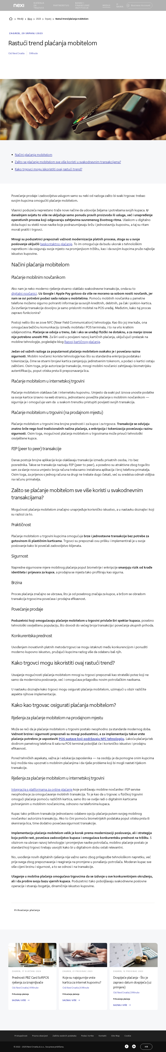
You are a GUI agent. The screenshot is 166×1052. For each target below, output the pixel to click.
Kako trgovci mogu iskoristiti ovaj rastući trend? (48, 169)
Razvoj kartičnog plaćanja (82, 342)
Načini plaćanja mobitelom (33, 155)
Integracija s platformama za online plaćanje (41, 789)
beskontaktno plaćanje (56, 244)
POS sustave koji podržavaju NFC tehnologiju (91, 739)
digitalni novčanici (24, 293)
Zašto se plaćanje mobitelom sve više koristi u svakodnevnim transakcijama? (68, 162)
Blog (30, 18)
